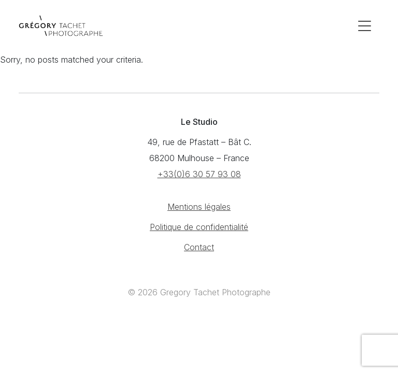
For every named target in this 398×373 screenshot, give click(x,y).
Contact (199, 247)
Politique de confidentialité (199, 227)
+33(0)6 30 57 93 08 (199, 174)
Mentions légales (199, 207)
